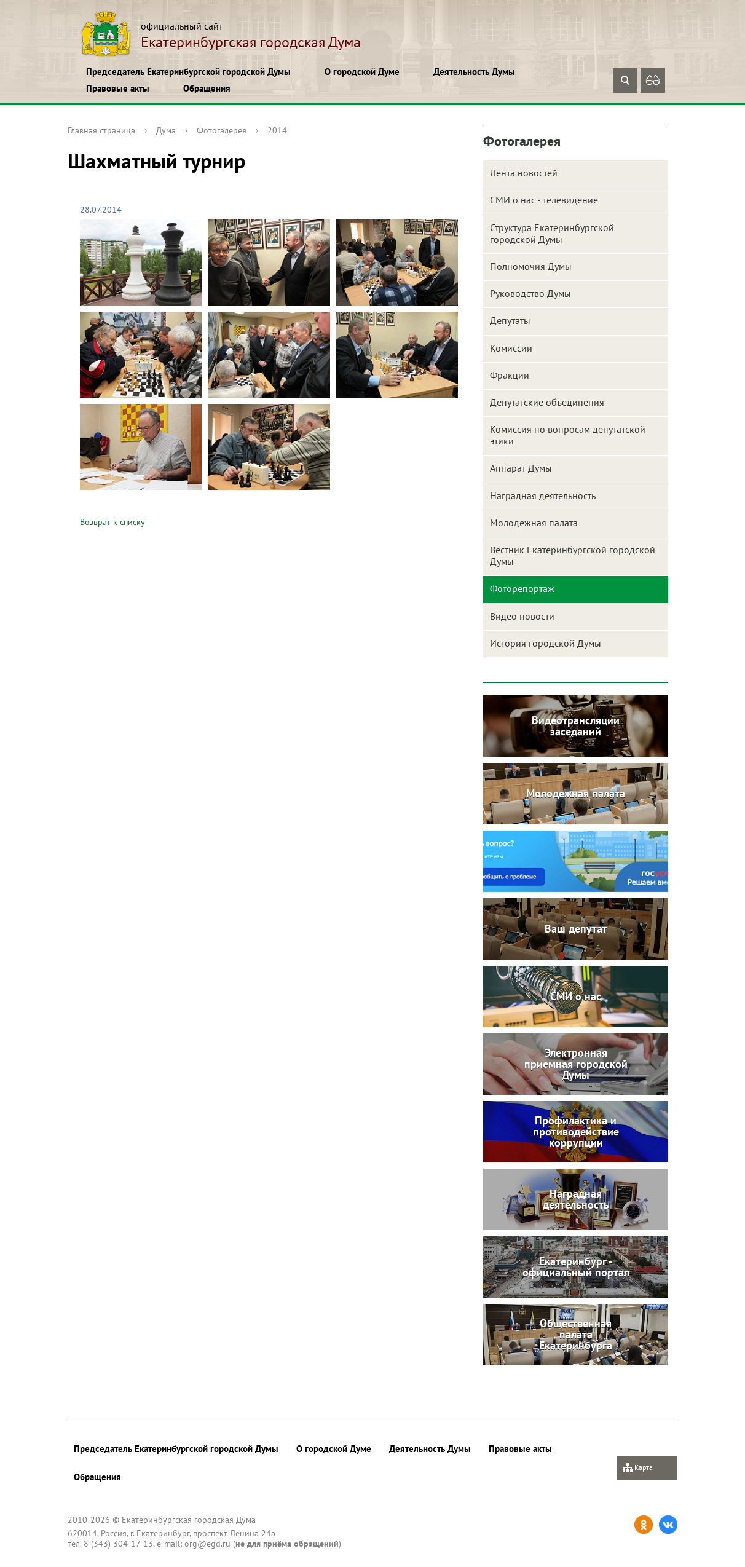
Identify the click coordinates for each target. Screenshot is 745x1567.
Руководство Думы (530, 293)
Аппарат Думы (521, 468)
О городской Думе (362, 71)
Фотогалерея (221, 130)
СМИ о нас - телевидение (544, 200)
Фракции (509, 375)
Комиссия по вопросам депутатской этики (567, 435)
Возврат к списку (112, 521)
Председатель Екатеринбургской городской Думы (188, 71)
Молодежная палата (534, 522)
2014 (277, 130)
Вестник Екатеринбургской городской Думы (572, 555)
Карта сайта (638, 1471)
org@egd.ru (207, 1543)
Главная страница (101, 130)
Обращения (207, 88)
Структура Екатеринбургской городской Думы (552, 233)
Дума (166, 130)
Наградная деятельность (543, 495)
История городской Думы (545, 643)
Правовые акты (117, 88)
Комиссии (511, 348)
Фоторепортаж (522, 588)
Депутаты (510, 320)
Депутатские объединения (547, 402)
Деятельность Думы (474, 71)
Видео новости (522, 616)
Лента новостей (524, 173)
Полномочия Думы (531, 266)
